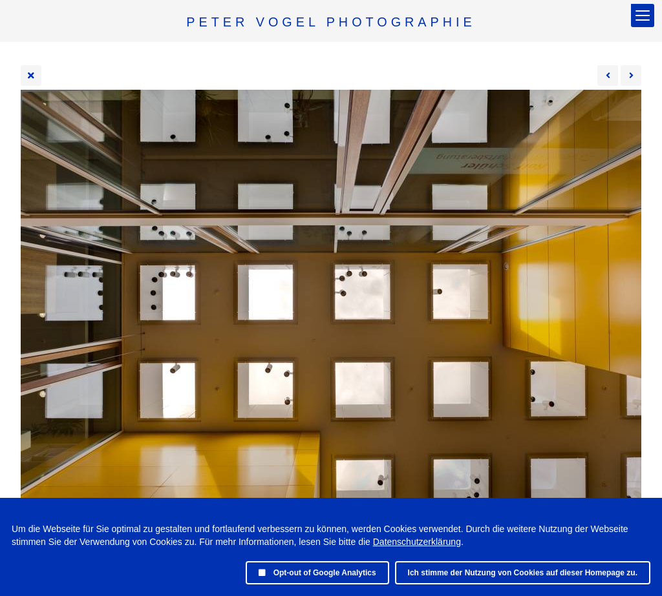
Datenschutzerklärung (417, 542)
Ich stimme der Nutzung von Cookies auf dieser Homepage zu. (522, 572)
